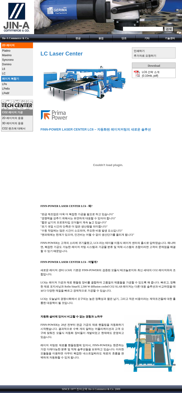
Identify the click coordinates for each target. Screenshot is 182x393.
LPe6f (5, 93)
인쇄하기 (139, 51)
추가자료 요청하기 (145, 55)
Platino (6, 50)
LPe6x (6, 88)
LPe (4, 84)
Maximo (7, 55)
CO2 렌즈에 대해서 (13, 128)
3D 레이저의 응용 (12, 123)
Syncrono (8, 59)
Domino (6, 64)
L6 (3, 69)
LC (3, 73)
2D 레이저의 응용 (12, 118)
